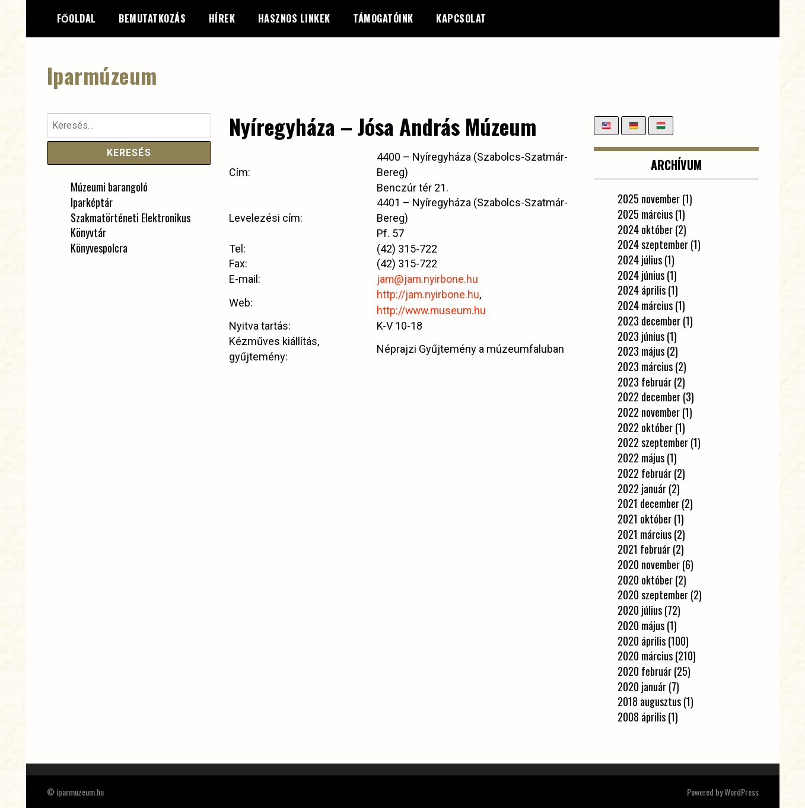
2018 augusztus (649, 701)
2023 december (649, 320)
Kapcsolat (461, 18)
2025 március (645, 213)
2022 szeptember (653, 442)
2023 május (641, 351)
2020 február (645, 670)
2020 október (645, 579)
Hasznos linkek (294, 18)
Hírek (222, 18)
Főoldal (76, 18)
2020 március (645, 655)
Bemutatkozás (152, 18)
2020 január (642, 686)
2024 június (641, 274)
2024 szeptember (653, 244)
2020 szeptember (653, 594)
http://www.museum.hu (432, 309)
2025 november (649, 198)
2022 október (645, 427)
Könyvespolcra (99, 248)
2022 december (649, 396)
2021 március (645, 533)
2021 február (644, 549)
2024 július (640, 259)
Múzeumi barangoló (109, 186)
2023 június (641, 335)
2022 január (642, 488)
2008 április (642, 716)
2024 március (645, 305)
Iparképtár (92, 201)
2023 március (645, 365)
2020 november (649, 564)
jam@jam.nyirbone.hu (427, 279)
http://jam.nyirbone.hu (428, 294)
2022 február (645, 472)
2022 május (641, 457)
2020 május (641, 625)
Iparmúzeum (102, 75)
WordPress (741, 791)
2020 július (640, 610)
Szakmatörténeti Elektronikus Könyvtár (130, 224)
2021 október (645, 518)
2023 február (645, 381)
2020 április (642, 640)
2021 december (648, 503)
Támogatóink (383, 18)
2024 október (645, 229)
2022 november (649, 412)
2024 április (642, 290)
